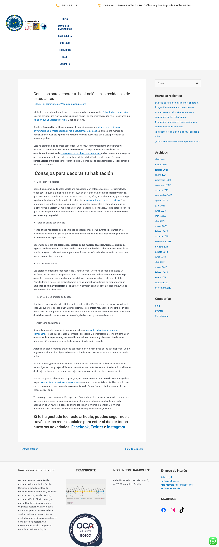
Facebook (80, 390)
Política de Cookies (171, 444)
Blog (175, 19)
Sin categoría (162, 279)
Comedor (141, 19)
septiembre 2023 (163, 158)
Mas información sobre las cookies (179, 448)
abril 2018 (160, 225)
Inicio (70, 19)
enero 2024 (160, 138)
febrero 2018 (161, 235)
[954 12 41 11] (57, 5)
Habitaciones (122, 19)
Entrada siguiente (135, 412)
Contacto (191, 19)
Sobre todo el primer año (115, 75)
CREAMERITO (164, 533)
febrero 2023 (161, 194)
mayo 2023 (160, 179)
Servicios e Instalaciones (93, 19)
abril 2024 (160, 122)
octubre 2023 (161, 153)
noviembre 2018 (163, 205)
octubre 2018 (161, 210)
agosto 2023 (161, 164)
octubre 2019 (161, 199)
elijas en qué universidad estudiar (50, 83)
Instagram (115, 390)
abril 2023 (160, 184)
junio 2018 (160, 220)
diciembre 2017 (163, 246)
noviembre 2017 (163, 251)
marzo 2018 (161, 230)
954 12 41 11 (69, 5)
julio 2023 (160, 169)
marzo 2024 (161, 128)
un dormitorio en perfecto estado (103, 163)
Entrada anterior (28, 412)
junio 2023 (160, 174)
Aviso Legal (167, 440)
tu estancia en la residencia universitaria (60, 345)
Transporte (159, 19)
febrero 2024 (161, 133)
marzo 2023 (161, 189)
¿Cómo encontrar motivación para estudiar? (177, 105)
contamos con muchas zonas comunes (81, 116)
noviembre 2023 (163, 148)
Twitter (97, 390)
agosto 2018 (161, 215)
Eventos (159, 274)
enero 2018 (160, 240)
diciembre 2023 (163, 143)
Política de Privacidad (172, 451)
